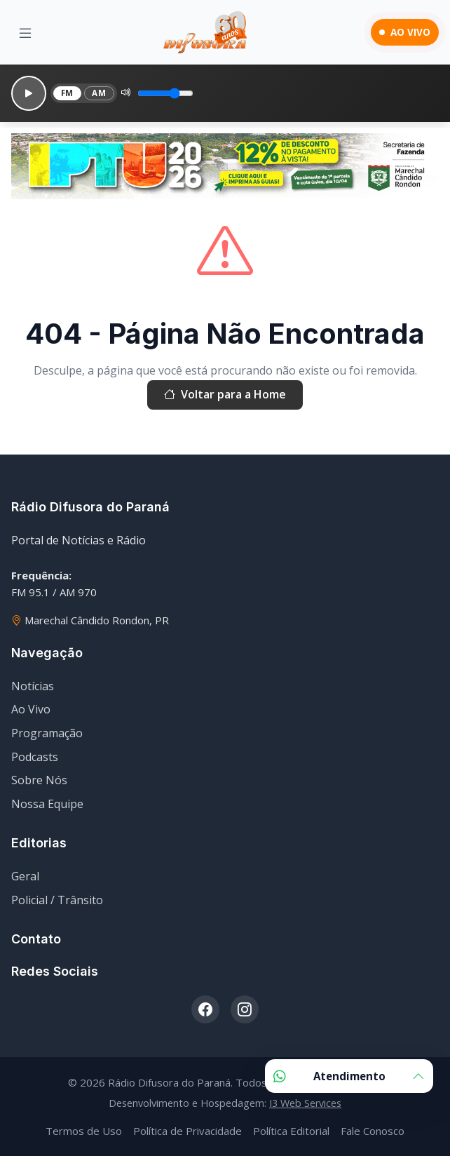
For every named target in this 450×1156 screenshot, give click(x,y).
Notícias (32, 686)
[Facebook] (205, 1009)
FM (67, 93)
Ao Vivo (30, 709)
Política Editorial (291, 1131)
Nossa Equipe (47, 804)
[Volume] (165, 93)
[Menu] (25, 32)
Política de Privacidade (187, 1131)
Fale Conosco (372, 1131)
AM (99, 93)
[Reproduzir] (28, 93)
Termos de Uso (84, 1131)
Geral (25, 876)
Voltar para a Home (225, 395)
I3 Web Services (305, 1103)
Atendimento (349, 1076)
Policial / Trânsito (57, 900)
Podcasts (34, 757)
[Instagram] (245, 1009)
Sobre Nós (39, 780)
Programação (47, 733)
